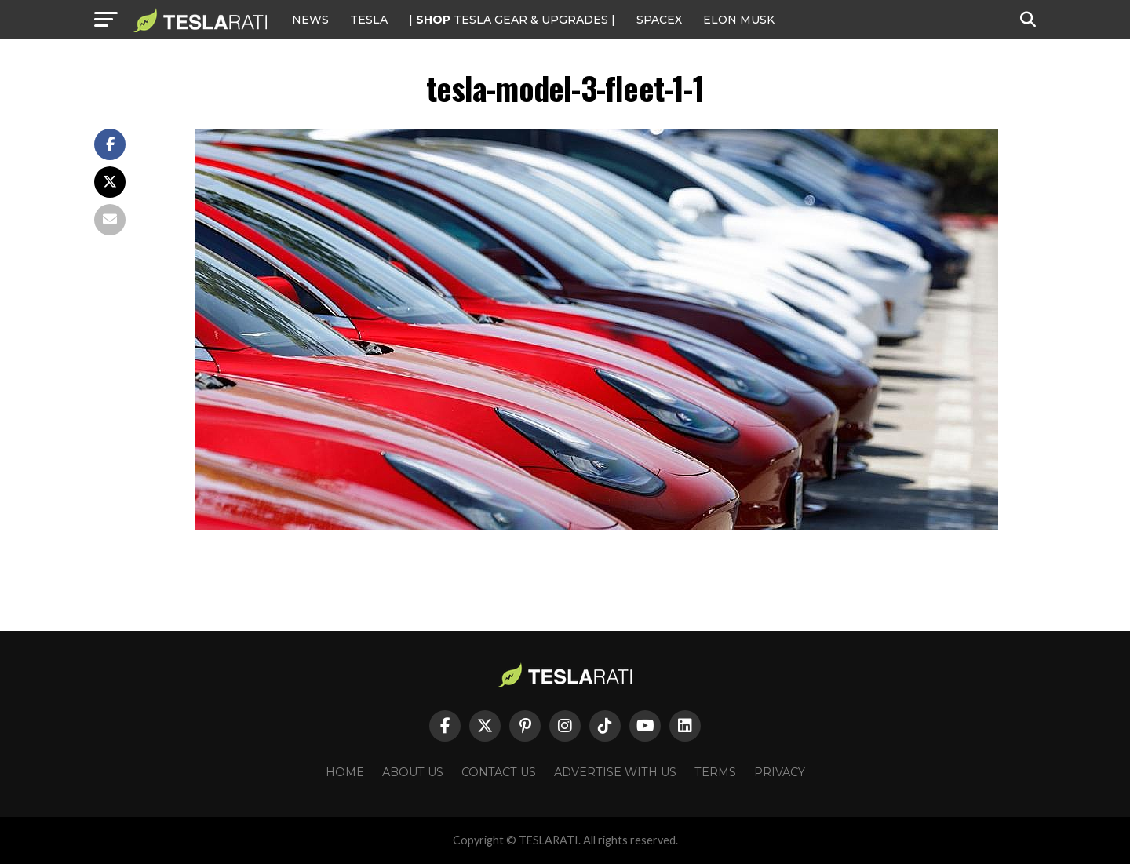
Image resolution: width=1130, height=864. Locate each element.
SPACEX (659, 20)
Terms (715, 772)
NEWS (310, 20)
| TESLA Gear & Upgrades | (512, 20)
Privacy (779, 772)
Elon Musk (739, 20)
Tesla (369, 20)
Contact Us (498, 772)
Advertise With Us (615, 772)
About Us (412, 772)
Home (345, 772)
